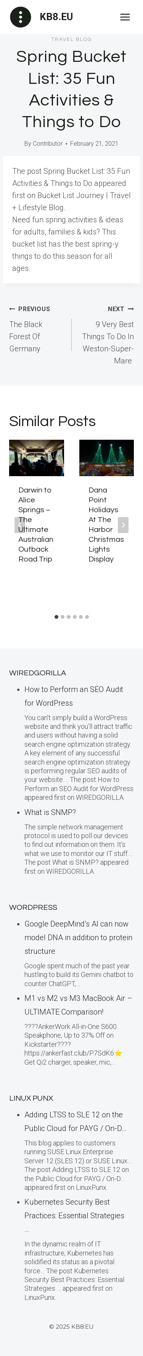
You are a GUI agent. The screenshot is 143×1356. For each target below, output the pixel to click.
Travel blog (71, 39)
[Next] (123, 525)
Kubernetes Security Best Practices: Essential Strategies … (74, 1215)
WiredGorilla (37, 673)
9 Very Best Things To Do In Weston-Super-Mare (106, 333)
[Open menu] (125, 17)
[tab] (56, 617)
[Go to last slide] (19, 525)
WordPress (33, 907)
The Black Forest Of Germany (36, 327)
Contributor (48, 143)
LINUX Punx (31, 1098)
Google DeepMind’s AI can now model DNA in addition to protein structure (78, 937)
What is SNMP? (50, 812)
